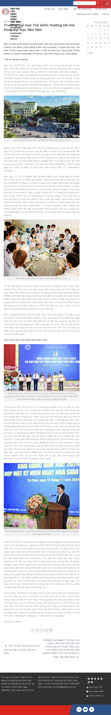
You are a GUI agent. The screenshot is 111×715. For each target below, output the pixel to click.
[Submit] (98, 3)
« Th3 (90, 53)
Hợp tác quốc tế (82, 9)
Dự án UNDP (101, 9)
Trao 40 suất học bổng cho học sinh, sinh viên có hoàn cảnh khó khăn (22, 650)
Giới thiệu (64, 9)
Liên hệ (105, 14)
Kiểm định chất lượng (87, 14)
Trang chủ (49, 9)
